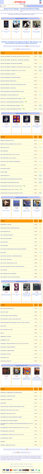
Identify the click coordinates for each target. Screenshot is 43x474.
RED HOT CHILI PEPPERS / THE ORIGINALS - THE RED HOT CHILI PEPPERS (15, 59)
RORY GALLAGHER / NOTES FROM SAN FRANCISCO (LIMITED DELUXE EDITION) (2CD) (37, 378)
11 (27, 49)
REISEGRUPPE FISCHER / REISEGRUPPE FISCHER (10, 227)
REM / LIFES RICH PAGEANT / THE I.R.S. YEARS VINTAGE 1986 (12, 266)
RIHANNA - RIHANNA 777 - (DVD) (16, 295)
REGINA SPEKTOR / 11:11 (5, 175)
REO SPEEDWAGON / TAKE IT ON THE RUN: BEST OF (11, 427)
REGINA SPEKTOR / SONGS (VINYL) (7, 185)
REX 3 (6, 378)
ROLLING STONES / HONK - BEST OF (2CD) (16, 126)
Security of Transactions (29, 466)
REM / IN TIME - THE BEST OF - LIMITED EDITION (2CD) (11, 255)
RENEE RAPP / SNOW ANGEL (6, 413)
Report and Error (16, 466)
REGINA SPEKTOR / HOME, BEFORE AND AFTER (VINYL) (11, 178)
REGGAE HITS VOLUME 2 (5, 168)
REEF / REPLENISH (4, 150)
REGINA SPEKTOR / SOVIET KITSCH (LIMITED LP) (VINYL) (12, 192)
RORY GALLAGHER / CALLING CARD (36, 32)
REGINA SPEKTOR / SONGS (6, 189)
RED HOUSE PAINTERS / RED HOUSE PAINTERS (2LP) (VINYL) (12, 91)
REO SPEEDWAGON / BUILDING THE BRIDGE (9, 420)
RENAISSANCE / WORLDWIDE (16, 211)
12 (28, 49)
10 (25, 49)
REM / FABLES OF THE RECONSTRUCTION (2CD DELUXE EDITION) (13, 248)
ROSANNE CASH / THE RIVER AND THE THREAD (6, 295)
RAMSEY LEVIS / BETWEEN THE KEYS (27, 211)
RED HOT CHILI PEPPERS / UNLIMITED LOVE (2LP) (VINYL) (12, 66)
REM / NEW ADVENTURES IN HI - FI (7, 308)
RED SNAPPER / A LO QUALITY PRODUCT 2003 (9, 94)
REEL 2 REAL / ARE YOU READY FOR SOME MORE (10, 161)
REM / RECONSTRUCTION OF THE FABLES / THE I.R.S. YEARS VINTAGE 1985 (15, 322)
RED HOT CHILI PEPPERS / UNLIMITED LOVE (9, 70)
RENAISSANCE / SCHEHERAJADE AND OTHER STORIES (11, 392)
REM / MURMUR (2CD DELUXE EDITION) (8, 273)
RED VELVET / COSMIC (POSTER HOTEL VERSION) (10, 105)
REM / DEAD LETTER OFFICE (6, 238)
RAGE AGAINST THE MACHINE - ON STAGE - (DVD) (36, 126)
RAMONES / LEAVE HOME (16, 32)
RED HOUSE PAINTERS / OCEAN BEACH (8, 87)
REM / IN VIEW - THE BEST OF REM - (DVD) (9, 262)
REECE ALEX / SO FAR (5, 147)
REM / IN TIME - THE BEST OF (6, 259)
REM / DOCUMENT (4, 241)
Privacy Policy (22, 466)
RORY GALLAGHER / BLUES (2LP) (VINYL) (27, 126)
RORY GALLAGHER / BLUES (6, 126)
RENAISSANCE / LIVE (5, 357)
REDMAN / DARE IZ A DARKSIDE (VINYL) (8, 143)
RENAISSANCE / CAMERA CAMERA (7, 350)
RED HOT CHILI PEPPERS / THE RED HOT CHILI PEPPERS (11, 63)
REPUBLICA (3, 441)
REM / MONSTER (4, 269)
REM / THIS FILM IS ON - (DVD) (6, 329)
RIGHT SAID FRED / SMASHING (37, 211)
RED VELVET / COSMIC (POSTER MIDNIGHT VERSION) (11, 108)
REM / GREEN (3, 252)
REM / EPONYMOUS (4, 245)
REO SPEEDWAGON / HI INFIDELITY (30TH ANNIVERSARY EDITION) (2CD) (15, 423)
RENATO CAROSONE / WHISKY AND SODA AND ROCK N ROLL (12, 406)
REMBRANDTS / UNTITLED (6, 336)
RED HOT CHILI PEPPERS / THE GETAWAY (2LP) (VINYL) (11, 56)
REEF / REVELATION (4, 157)
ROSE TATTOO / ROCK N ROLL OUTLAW (16, 379)
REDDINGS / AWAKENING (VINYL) (7, 140)
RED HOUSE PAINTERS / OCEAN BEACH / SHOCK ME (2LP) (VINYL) (13, 84)
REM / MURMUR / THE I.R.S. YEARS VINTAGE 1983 (10, 276)
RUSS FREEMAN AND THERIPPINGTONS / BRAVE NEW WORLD (27, 378)
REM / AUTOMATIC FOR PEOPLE (7, 234)
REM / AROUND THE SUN (5, 231)
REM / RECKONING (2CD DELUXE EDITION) (9, 315)
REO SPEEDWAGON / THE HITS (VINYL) (8, 434)
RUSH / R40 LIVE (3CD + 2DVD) (6, 32)
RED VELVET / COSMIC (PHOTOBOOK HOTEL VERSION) (11, 98)
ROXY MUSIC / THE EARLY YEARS (26, 32)
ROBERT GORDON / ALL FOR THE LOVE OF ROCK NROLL (37, 294)
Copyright (3, 472)
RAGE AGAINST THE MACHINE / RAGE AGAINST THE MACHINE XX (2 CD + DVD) (26, 294)
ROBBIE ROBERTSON (6, 210)
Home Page (11, 466)
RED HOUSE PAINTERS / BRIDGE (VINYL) (8, 80)
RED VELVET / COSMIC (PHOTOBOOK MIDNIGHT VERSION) (12, 101)
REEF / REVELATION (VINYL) (6, 154)
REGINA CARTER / (4, 171)
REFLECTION (3, 164)
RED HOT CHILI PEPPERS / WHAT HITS (8, 73)
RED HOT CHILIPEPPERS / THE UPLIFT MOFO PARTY (11, 77)
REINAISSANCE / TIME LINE (6, 224)
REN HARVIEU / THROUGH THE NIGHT (8, 343)
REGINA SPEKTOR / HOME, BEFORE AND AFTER (10, 182)
